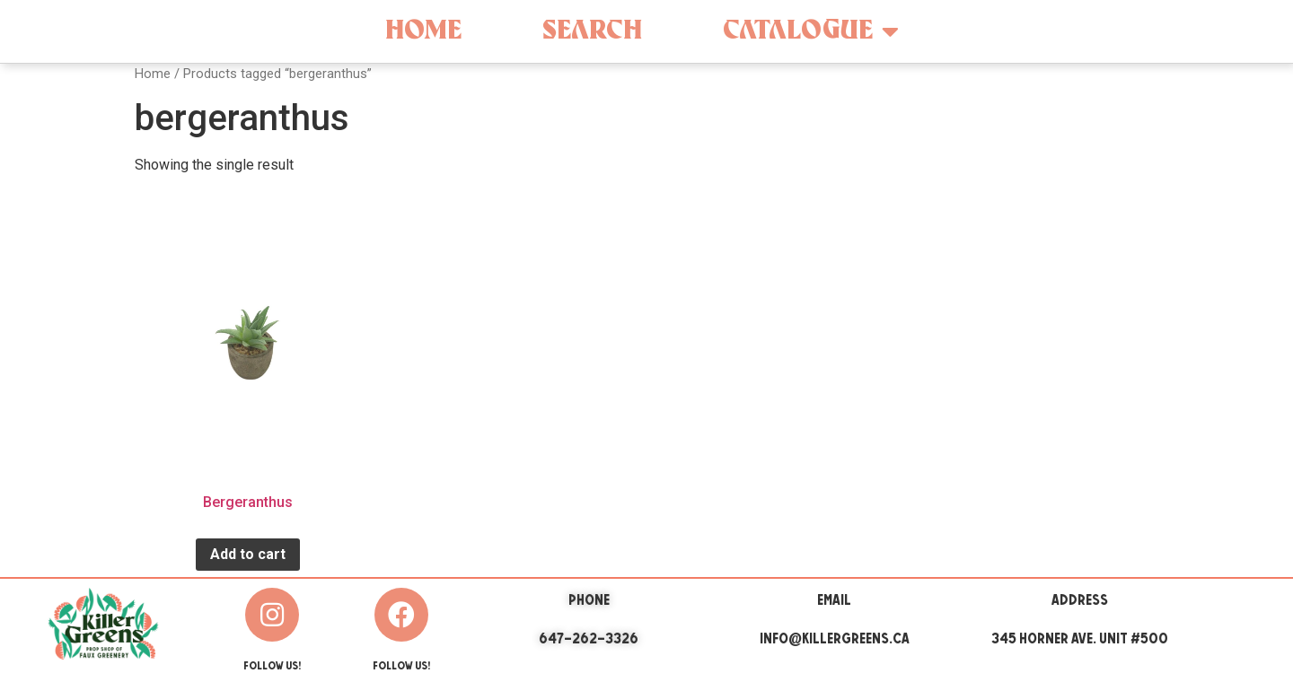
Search (592, 31)
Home (423, 31)
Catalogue (811, 31)
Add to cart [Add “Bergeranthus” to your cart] (248, 554)
